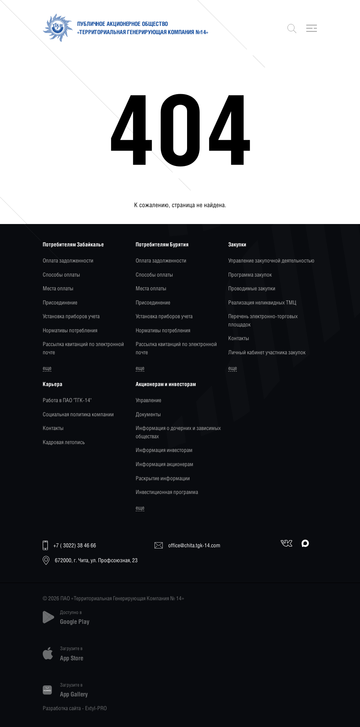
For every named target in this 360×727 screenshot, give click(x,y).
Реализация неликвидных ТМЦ (262, 302)
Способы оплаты (61, 274)
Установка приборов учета (71, 316)
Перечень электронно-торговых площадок (263, 320)
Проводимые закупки (251, 288)
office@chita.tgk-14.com (188, 545)
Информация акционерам (164, 464)
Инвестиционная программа (167, 491)
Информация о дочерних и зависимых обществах (178, 432)
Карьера (52, 384)
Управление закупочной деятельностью (271, 260)
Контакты (238, 338)
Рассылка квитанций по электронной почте (83, 348)
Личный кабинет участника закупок (266, 352)
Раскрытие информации (163, 478)
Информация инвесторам (164, 449)
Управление (148, 400)
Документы (148, 414)
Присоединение (60, 302)
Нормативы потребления (70, 330)
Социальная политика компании (78, 414)
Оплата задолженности (68, 260)
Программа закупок (250, 274)
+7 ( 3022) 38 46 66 (69, 545)
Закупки (237, 244)
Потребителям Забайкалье (73, 244)
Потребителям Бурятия (162, 244)
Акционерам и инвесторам (166, 384)
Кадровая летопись (64, 442)
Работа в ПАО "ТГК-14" (67, 400)
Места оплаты (58, 288)
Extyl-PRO (96, 708)
